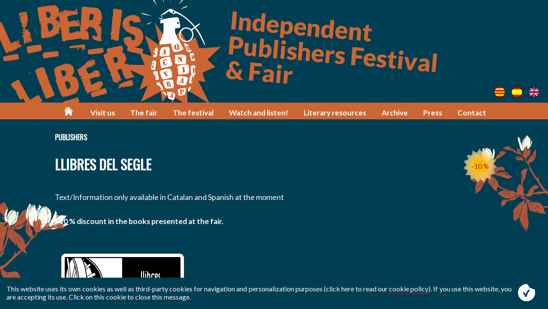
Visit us (102, 112)
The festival (193, 112)
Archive (395, 112)
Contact (472, 112)
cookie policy (408, 289)
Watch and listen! (258, 112)
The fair (143, 112)
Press (432, 112)
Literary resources (335, 112)
